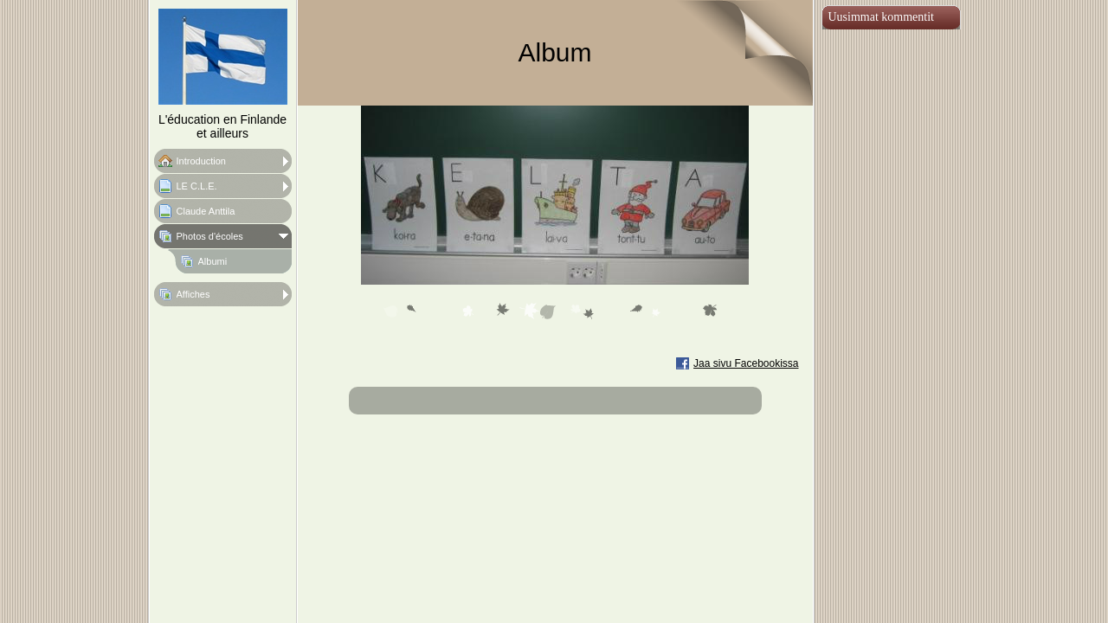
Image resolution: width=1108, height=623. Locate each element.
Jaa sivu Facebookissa (745, 363)
